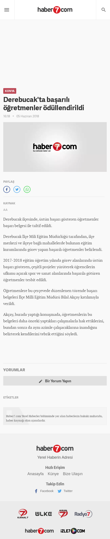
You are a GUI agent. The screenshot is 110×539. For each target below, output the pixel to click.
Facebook (43, 491)
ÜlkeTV (43, 513)
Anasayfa (36, 474)
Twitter (65, 491)
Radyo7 (83, 513)
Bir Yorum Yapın (55, 381)
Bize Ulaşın (72, 474)
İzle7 (73, 530)
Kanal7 (23, 513)
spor (32, 273)
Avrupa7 (63, 513)
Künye (53, 474)
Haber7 (39, 530)
